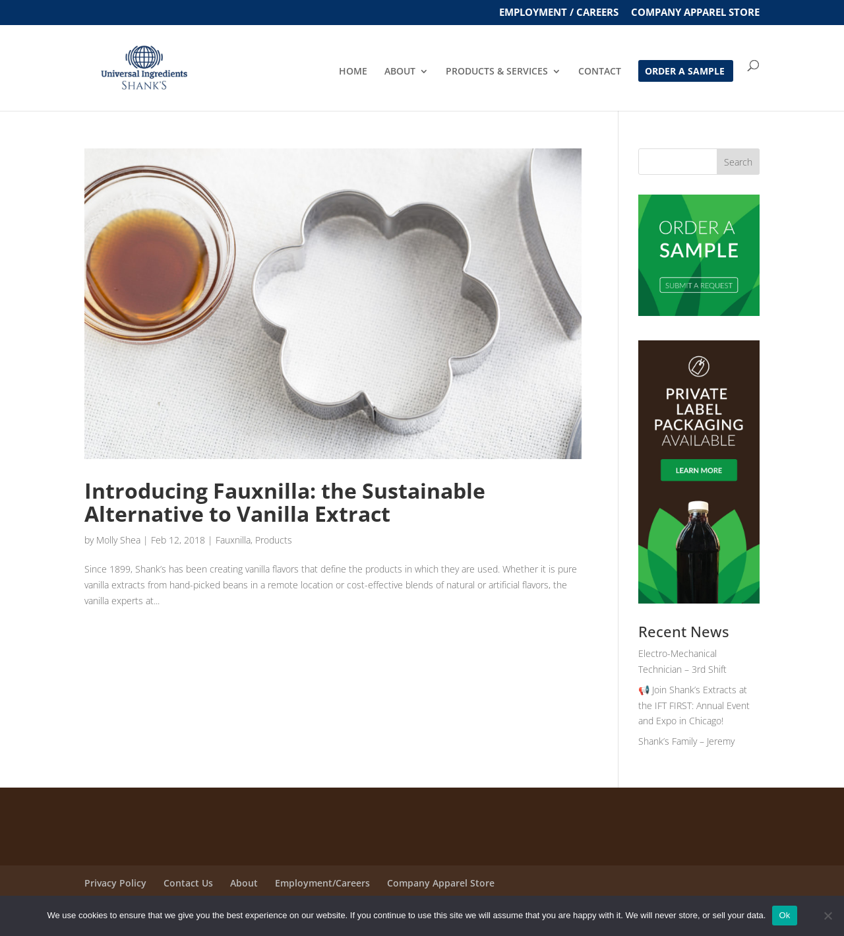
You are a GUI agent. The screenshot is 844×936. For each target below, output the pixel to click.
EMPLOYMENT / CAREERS (558, 12)
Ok (784, 915)
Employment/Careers (322, 883)
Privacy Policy (115, 883)
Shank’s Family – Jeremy (686, 741)
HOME (353, 72)
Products (273, 540)
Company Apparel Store (695, 12)
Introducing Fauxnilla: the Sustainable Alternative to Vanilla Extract (284, 502)
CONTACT (599, 72)
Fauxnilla (233, 540)
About (244, 883)
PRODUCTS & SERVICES (497, 72)
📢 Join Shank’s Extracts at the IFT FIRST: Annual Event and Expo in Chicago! (694, 705)
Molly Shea (118, 540)
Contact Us (188, 883)
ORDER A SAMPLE (685, 72)
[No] (827, 915)
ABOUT (399, 72)
